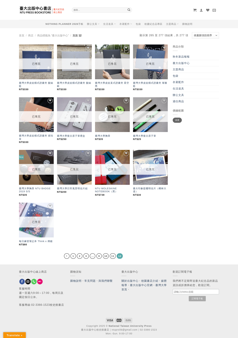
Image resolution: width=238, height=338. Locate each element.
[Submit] (129, 10)
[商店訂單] (205, 35)
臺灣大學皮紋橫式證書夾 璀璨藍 (150, 84)
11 (112, 256)
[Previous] (67, 256)
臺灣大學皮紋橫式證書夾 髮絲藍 (36, 84)
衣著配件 (125, 23)
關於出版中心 (130, 280)
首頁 (21, 35)
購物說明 (187, 24)
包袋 (138, 24)
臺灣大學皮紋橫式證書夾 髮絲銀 (74, 84)
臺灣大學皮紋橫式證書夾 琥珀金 (36, 137)
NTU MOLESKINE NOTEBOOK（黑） (106, 190)
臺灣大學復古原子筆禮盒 (71, 136)
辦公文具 (93, 23)
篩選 (177, 120)
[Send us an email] (28, 281)
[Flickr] (40, 281)
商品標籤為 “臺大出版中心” (53, 35)
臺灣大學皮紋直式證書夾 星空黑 (112, 84)
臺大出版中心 (181, 63)
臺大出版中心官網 (141, 285)
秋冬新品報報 (181, 56)
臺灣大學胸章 (102, 136)
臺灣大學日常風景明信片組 (72, 188)
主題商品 (172, 23)
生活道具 (109, 23)
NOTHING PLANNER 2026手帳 (64, 24)
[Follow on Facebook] (22, 281)
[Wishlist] (208, 10)
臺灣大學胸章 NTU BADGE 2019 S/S (35, 190)
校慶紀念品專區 (153, 24)
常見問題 (90, 280)
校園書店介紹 (149, 280)
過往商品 (178, 101)
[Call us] (34, 281)
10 (105, 256)
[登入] (201, 10)
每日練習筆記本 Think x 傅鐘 (36, 241)
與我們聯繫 (106, 280)
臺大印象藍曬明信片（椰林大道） (149, 190)
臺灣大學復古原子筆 (144, 136)
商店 (30, 35)
